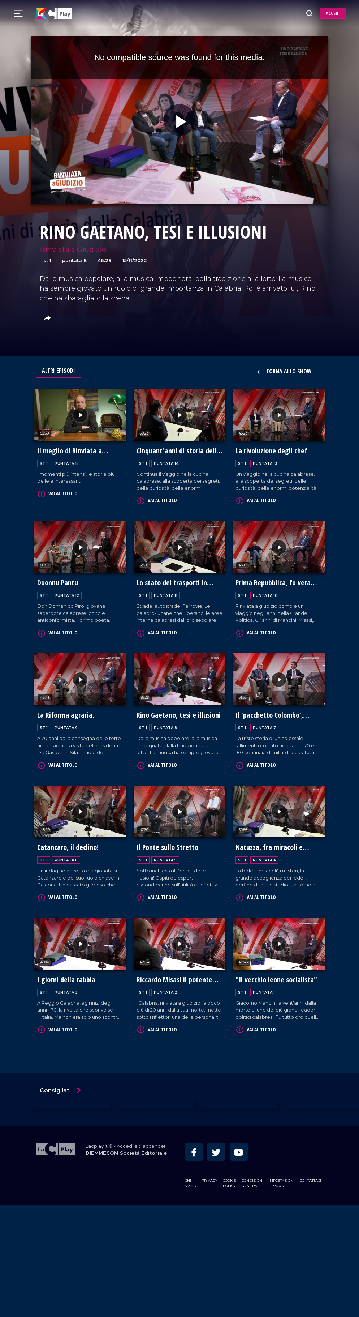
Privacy (209, 1177)
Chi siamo (190, 1179)
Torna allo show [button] (284, 371)
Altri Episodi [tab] (58, 371)
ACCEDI (333, 13)
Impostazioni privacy (281, 1179)
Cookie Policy (229, 1179)
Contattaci (310, 1177)
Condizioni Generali (252, 1179)
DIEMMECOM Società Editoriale (126, 1150)
